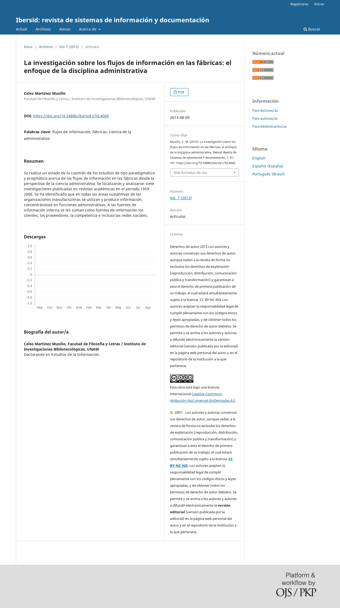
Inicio (28, 46)
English (259, 158)
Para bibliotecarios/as (269, 126)
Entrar (319, 4)
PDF (181, 92)
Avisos (64, 29)
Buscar (312, 29)
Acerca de (88, 29)
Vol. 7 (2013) (69, 46)
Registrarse (299, 4)
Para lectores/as (265, 110)
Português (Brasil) (268, 173)
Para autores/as (265, 118)
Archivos (43, 29)
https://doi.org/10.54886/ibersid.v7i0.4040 (71, 115)
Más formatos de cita (190, 172)
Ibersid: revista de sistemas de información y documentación (112, 19)
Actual (21, 29)
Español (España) (267, 166)
